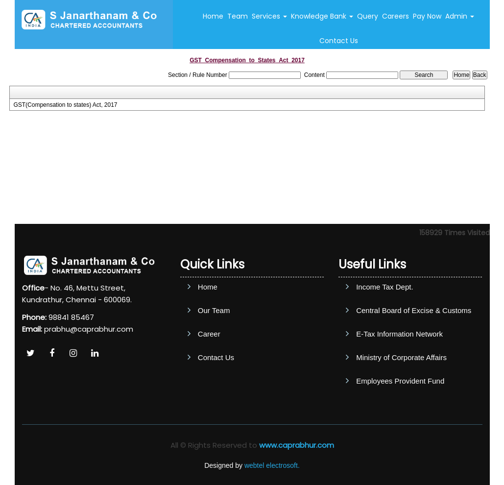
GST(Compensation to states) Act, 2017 (65, 104)
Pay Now (427, 16)
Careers (395, 16)
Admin (459, 16)
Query (367, 16)
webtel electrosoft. (272, 465)
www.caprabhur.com (296, 445)
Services (269, 16)
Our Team (214, 310)
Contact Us (338, 41)
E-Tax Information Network (399, 334)
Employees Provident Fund (400, 381)
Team (237, 16)
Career (209, 334)
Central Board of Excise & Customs (413, 310)
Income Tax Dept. (384, 287)
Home (213, 16)
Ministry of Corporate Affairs (401, 357)
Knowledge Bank (322, 16)
